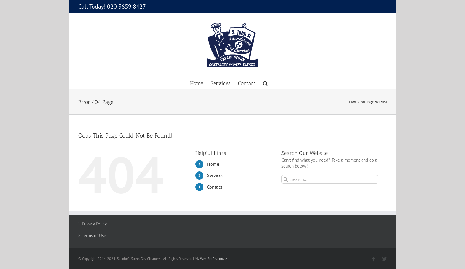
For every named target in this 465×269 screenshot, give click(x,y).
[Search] (285, 179)
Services (215, 175)
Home (213, 164)
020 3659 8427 (126, 6)
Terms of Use (94, 235)
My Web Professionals (211, 258)
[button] (265, 83)
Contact (214, 187)
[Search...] (329, 179)
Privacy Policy (94, 224)
